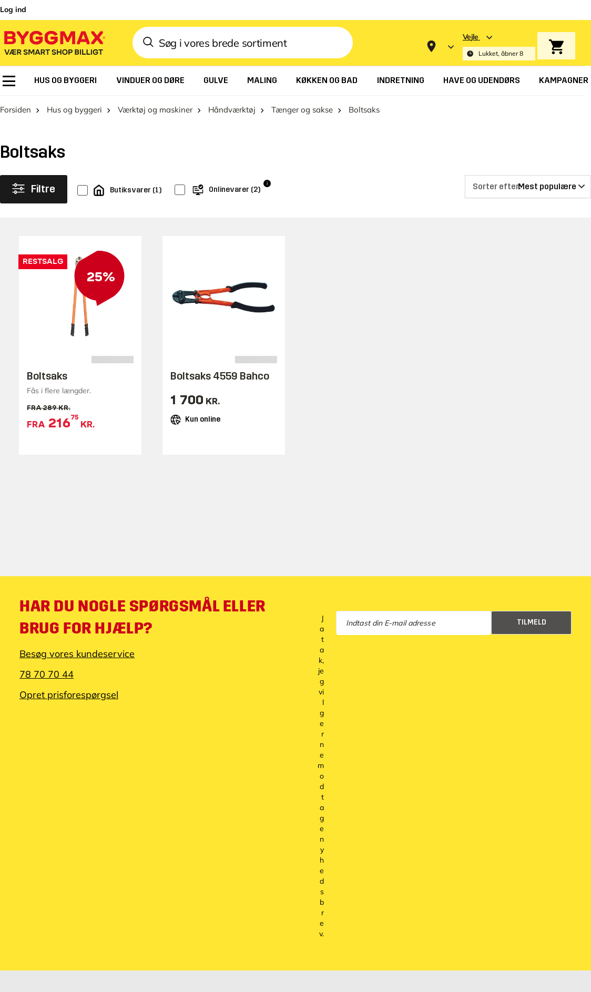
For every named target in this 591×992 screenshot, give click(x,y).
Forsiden (15, 110)
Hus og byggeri (74, 110)
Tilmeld (531, 622)
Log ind (13, 9)
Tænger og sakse (302, 110)
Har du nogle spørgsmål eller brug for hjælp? (142, 617)
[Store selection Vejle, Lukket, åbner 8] (499, 46)
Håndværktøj (232, 110)
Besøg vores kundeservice (77, 654)
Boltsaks (47, 376)
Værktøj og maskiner (155, 110)
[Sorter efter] (528, 186)
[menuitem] (9, 81)
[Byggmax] (53, 42)
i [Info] (267, 183)
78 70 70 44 (46, 674)
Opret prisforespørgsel (68, 695)
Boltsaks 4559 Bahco (219, 376)
